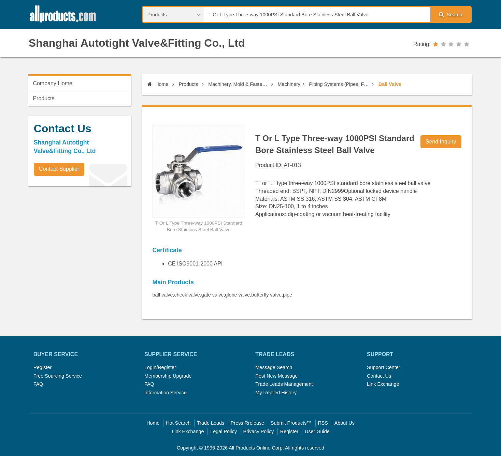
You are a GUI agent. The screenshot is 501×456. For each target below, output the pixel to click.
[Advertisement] (79, 239)
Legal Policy (223, 431)
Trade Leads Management (284, 384)
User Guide (317, 431)
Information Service (165, 392)
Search (450, 14)
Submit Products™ (291, 423)
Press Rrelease (247, 423)
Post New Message (276, 376)
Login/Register (160, 367)
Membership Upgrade (167, 376)
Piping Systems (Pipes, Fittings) (339, 84)
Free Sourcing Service (57, 376)
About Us (344, 423)
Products (188, 84)
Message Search (273, 367)
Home (157, 84)
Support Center (383, 367)
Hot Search (178, 423)
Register (42, 367)
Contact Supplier (59, 169)
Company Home (52, 83)
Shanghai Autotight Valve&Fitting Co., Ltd (137, 43)
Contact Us (379, 376)
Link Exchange (383, 384)
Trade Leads (210, 423)
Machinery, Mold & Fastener (238, 84)
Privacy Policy (258, 431)
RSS (323, 423)
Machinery (289, 84)
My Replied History (276, 392)
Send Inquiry (441, 142)
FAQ (38, 384)
